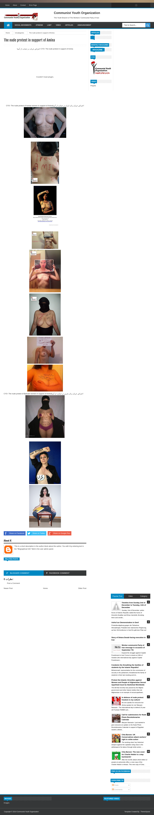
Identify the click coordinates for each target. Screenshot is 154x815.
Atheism (39, 25)
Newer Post (8, 588)
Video (58, 25)
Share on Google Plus (59, 533)
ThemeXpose (145, 812)
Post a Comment (13, 583)
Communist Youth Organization (28, 812)
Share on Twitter (36, 533)
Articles (69, 25)
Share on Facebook (14, 533)
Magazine (97, 50)
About (15, 5)
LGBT (49, 25)
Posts (115, 785)
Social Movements (23, 25)
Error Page (33, 5)
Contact (23, 5)
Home (7, 5)
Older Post (82, 588)
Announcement (84, 25)
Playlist (93, 86)
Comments (117, 790)
